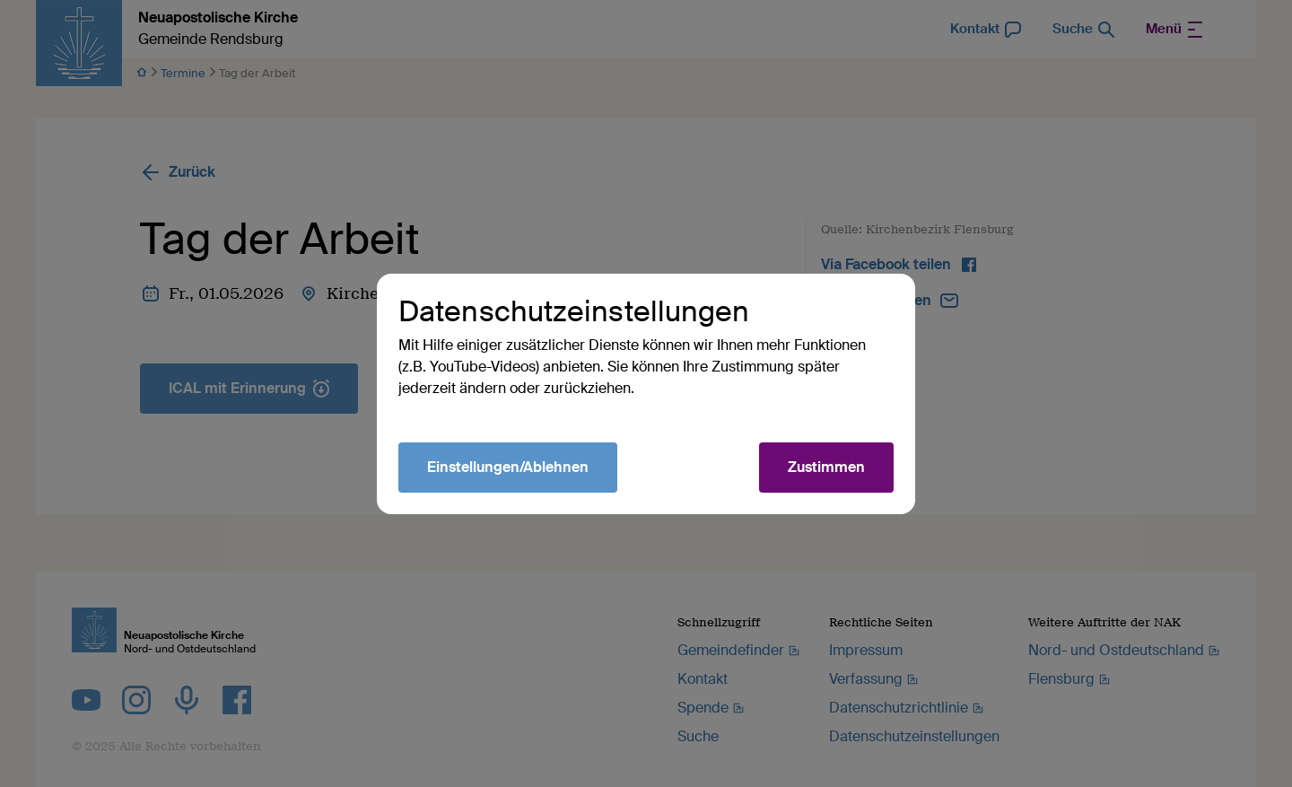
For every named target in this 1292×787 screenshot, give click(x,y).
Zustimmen (826, 467)
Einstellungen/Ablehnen (508, 467)
